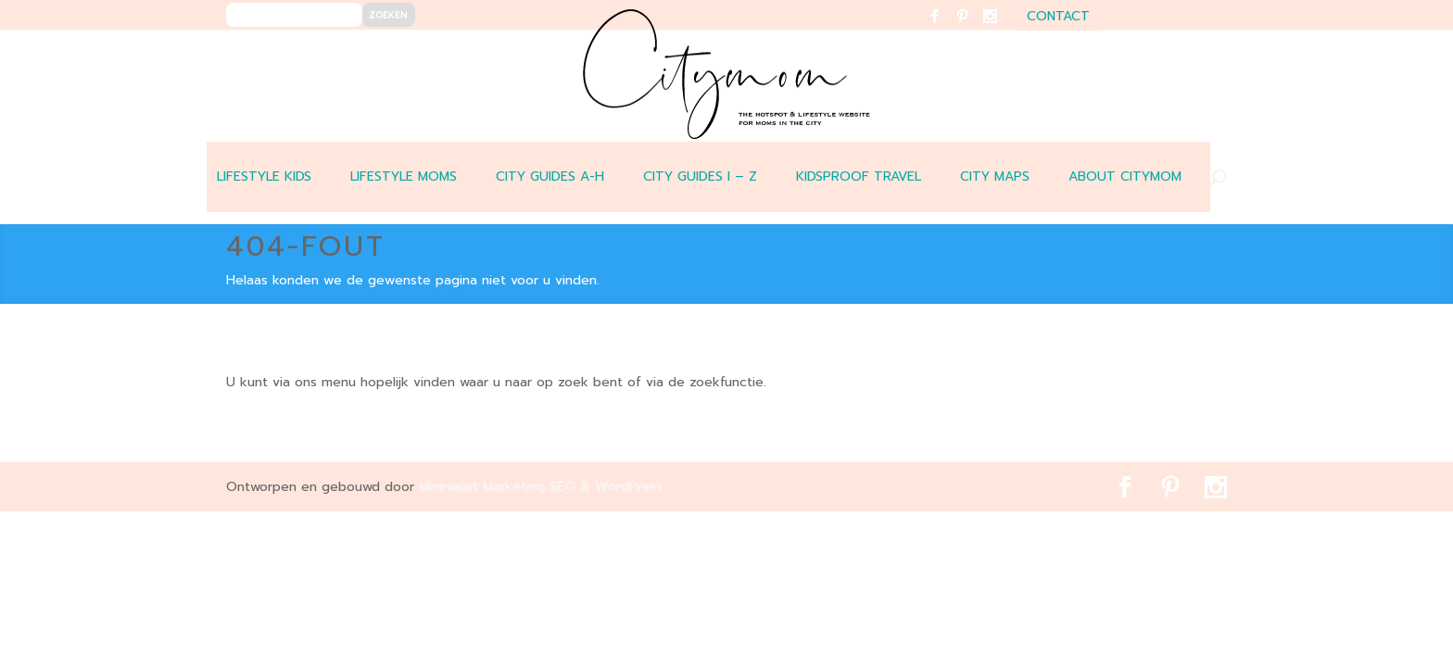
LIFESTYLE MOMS (403, 176)
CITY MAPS (995, 176)
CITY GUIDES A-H (550, 176)
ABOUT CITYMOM (1124, 176)
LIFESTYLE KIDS (264, 176)
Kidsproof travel (858, 176)
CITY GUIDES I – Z (700, 176)
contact (1058, 18)
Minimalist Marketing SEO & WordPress (541, 487)
